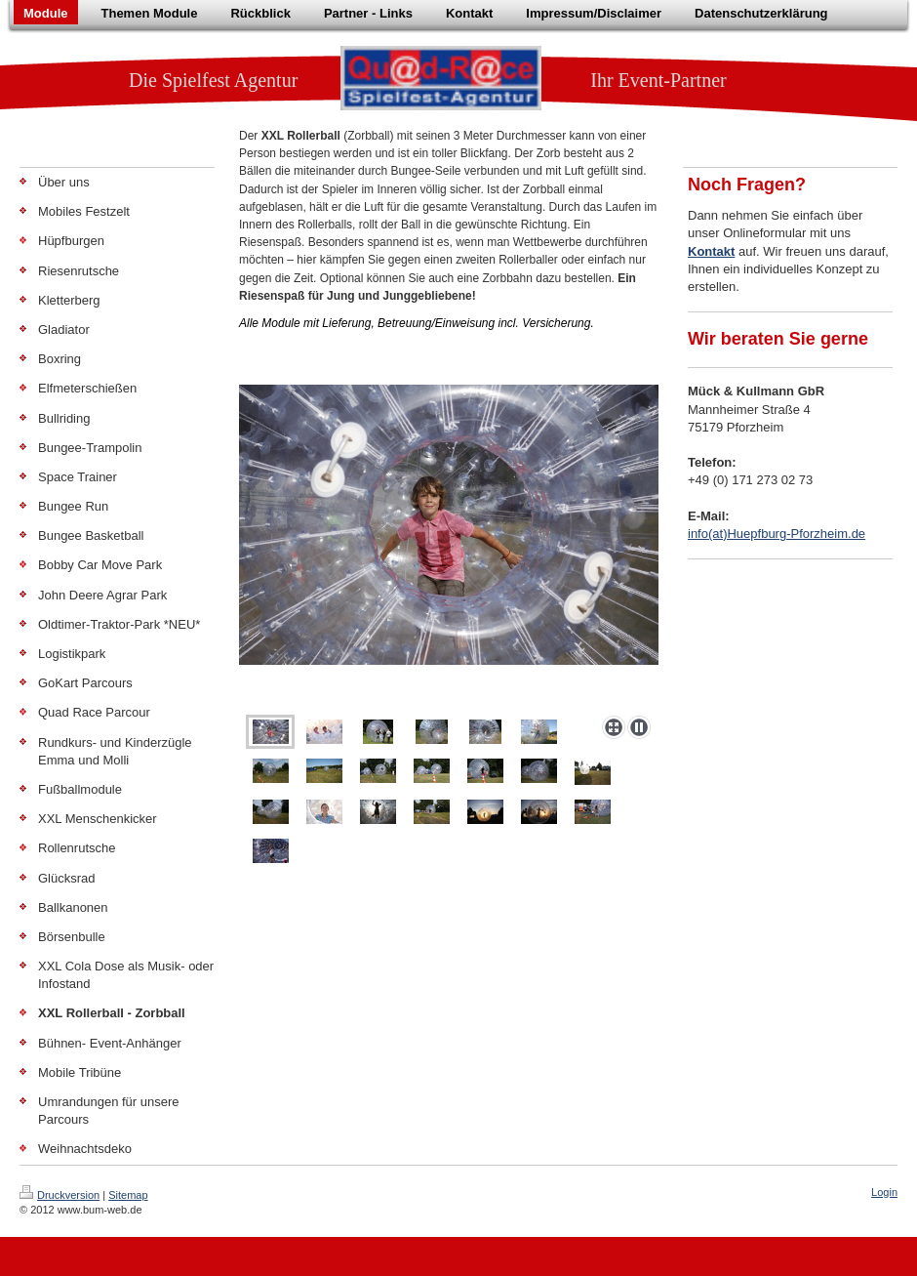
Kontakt (711, 251)
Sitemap (127, 1195)
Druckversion (60, 1195)
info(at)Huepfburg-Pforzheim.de (776, 533)
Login (884, 1192)
